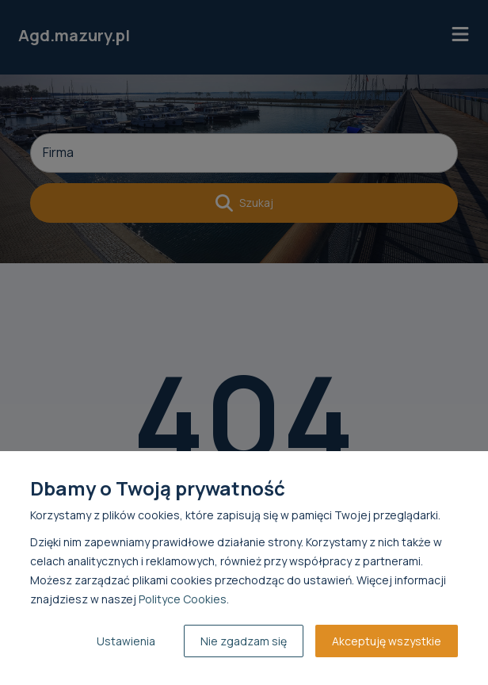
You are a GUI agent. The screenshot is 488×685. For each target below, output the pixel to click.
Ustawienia (126, 641)
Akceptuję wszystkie (386, 641)
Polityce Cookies (183, 599)
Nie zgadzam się (243, 641)
